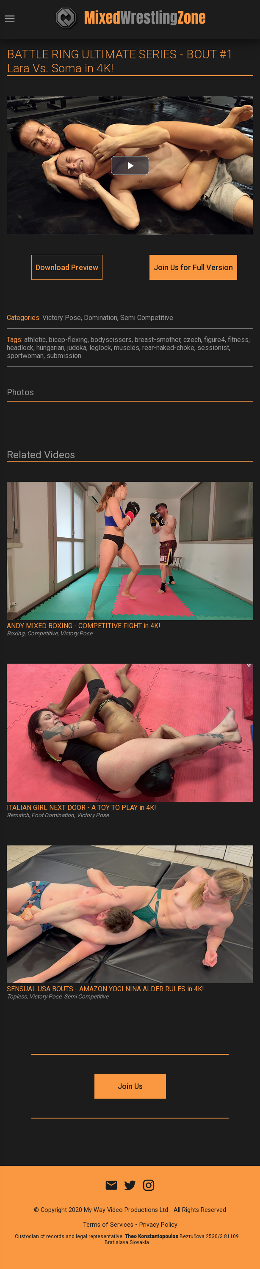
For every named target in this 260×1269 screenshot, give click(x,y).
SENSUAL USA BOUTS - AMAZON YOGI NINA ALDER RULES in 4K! (105, 989)
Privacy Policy (158, 1224)
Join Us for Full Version (193, 267)
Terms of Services (108, 1224)
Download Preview (67, 267)
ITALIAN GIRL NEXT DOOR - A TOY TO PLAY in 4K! (81, 808)
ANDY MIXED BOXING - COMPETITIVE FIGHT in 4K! (83, 626)
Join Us (130, 1086)
